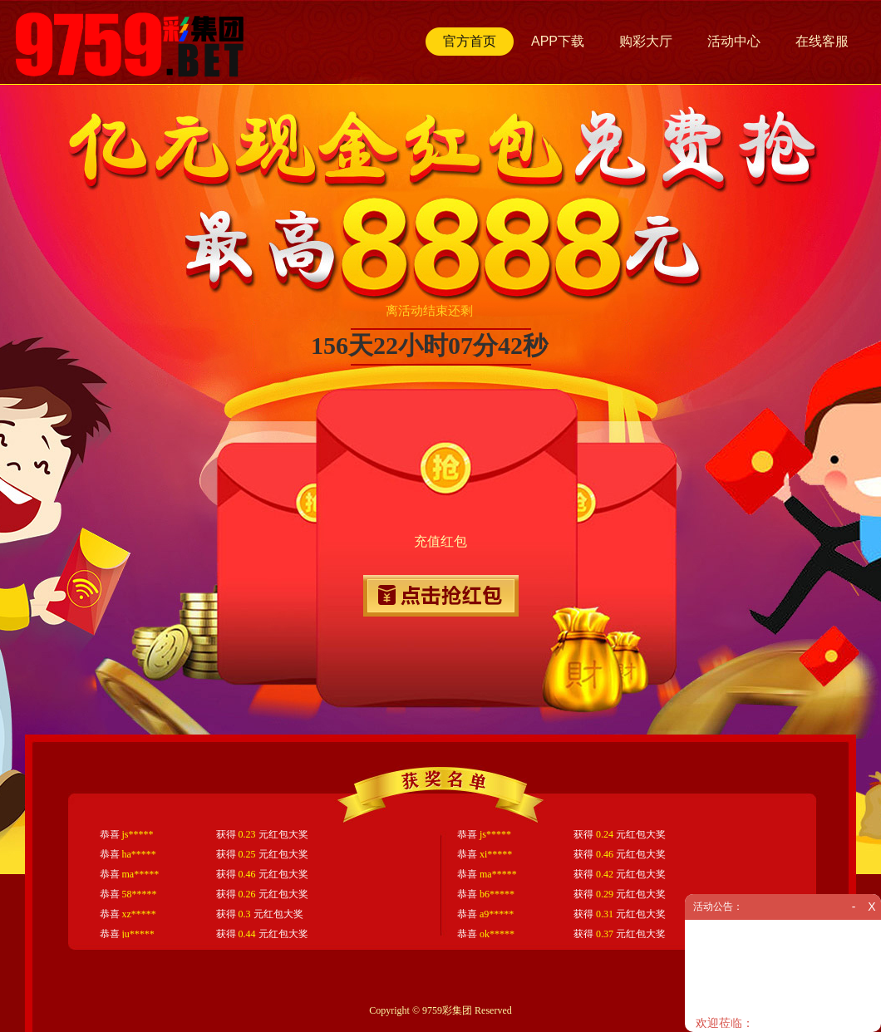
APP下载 (557, 41)
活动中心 (733, 41)
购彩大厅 (645, 41)
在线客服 (822, 41)
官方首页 (469, 41)
